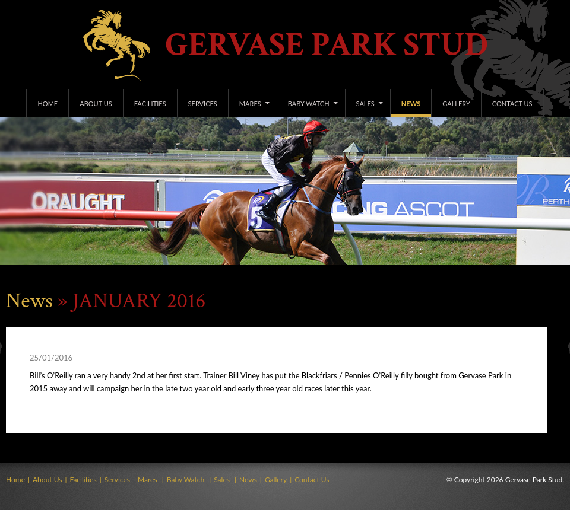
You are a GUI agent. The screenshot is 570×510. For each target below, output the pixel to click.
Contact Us (512, 103)
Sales (365, 103)
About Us (96, 103)
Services (202, 103)
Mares (250, 103)
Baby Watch (309, 103)
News (410, 103)
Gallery (456, 103)
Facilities (150, 103)
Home (47, 103)
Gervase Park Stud (326, 45)
